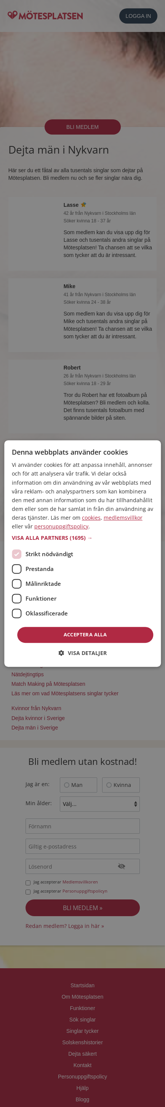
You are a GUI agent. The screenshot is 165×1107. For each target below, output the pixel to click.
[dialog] (82, 553)
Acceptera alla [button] (85, 634)
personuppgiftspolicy (61, 526)
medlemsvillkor (123, 517)
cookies (91, 517)
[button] (82, 537)
